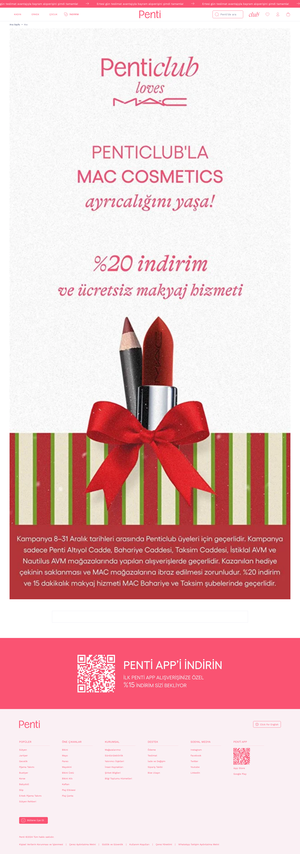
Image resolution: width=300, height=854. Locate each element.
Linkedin (195, 772)
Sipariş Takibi (155, 767)
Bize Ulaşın (154, 772)
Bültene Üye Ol (35, 820)
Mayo (65, 755)
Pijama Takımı (26, 767)
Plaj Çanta (67, 795)
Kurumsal (112, 741)
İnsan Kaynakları (114, 767)
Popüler (25, 741)
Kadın (17, 14)
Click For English (269, 724)
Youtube (195, 767)
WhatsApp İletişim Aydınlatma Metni (198, 844)
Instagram (196, 749)
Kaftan (65, 784)
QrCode (241, 756)
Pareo (65, 761)
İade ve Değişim (156, 761)
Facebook (196, 755)
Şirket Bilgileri (113, 772)
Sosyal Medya (200, 741)
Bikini (65, 749)
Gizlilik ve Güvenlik (112, 844)
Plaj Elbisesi (68, 790)
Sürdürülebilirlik (114, 755)
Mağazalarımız (113, 749)
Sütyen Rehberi (27, 801)
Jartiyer (23, 755)
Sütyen (23, 749)
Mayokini (67, 767)
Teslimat (152, 755)
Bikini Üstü (68, 772)
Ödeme (152, 749)
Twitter (194, 761)
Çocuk (53, 14)
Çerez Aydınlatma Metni (82, 844)
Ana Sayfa (15, 24)
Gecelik (23, 761)
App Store (239, 768)
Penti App (240, 741)
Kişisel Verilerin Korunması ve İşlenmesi (41, 844)
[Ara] (216, 14)
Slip (21, 790)
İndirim (74, 14)
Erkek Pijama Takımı (30, 795)
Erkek (35, 14)
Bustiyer (23, 772)
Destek (153, 741)
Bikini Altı (67, 778)
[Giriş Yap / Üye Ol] (278, 14)
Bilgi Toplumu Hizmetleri (118, 778)
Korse (22, 778)
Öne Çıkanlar (72, 741)
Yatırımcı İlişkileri (114, 761)
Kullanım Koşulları (139, 844)
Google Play (239, 774)
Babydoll (24, 784)
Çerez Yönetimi (164, 844)
